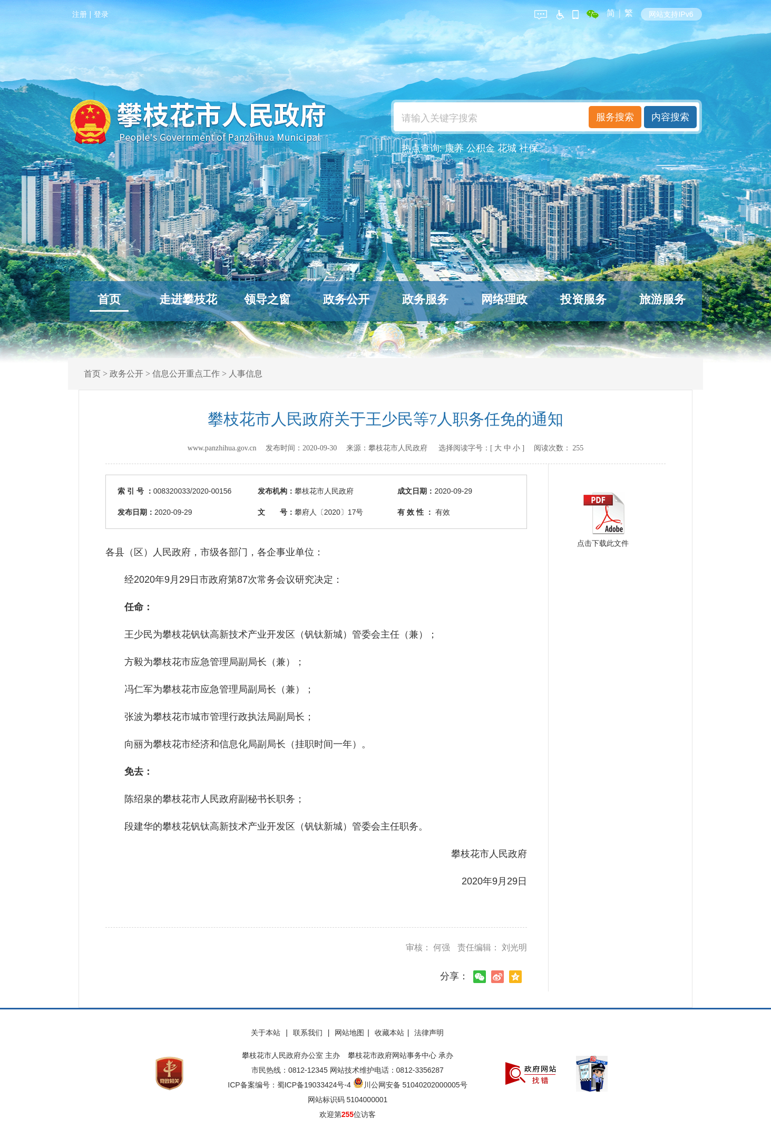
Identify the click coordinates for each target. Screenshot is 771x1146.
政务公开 (346, 299)
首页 (109, 299)
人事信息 (245, 373)
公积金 (480, 148)
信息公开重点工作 (186, 373)
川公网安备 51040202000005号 (410, 1085)
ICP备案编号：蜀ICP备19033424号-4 (290, 1085)
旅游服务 (662, 299)
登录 (101, 14)
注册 (79, 14)
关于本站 (266, 1032)
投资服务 (583, 299)
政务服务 (425, 299)
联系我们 (309, 1032)
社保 (528, 148)
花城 (506, 148)
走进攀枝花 (188, 299)
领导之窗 (267, 299)
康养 (454, 148)
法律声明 (429, 1032)
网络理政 (504, 299)
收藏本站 (389, 1032)
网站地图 (349, 1032)
